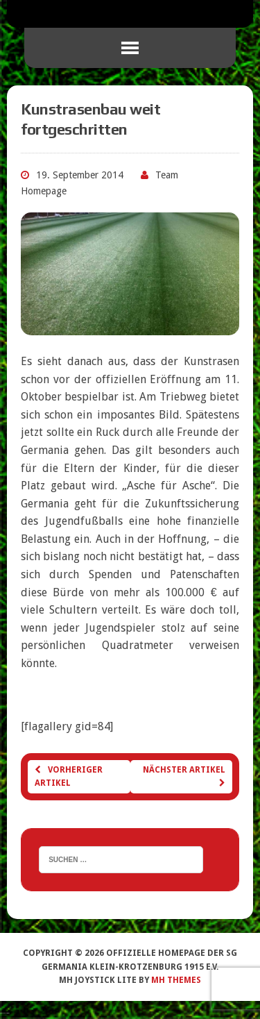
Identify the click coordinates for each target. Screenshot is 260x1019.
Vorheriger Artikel (69, 776)
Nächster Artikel (184, 776)
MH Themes (176, 980)
